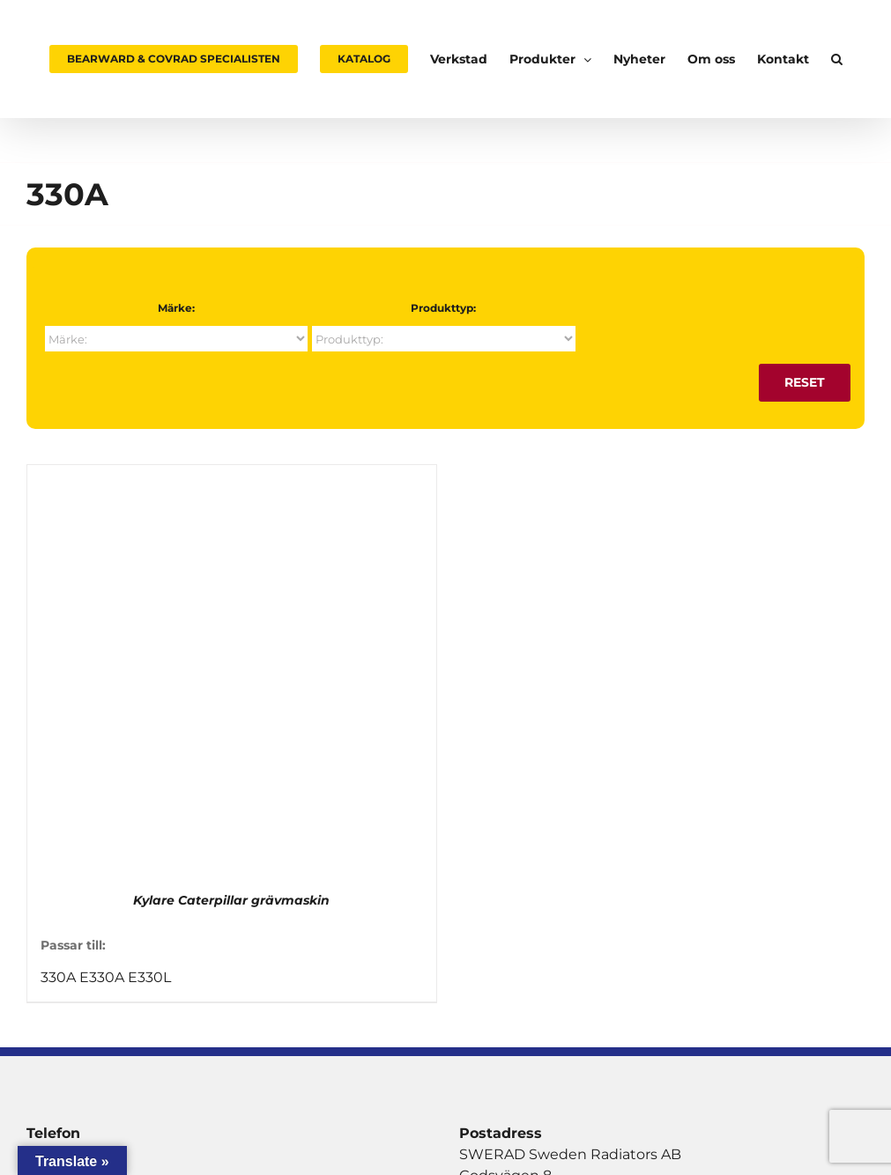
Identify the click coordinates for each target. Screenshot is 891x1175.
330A (58, 977)
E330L (149, 977)
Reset (804, 382)
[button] (837, 59)
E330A (101, 977)
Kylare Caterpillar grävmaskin (231, 900)
